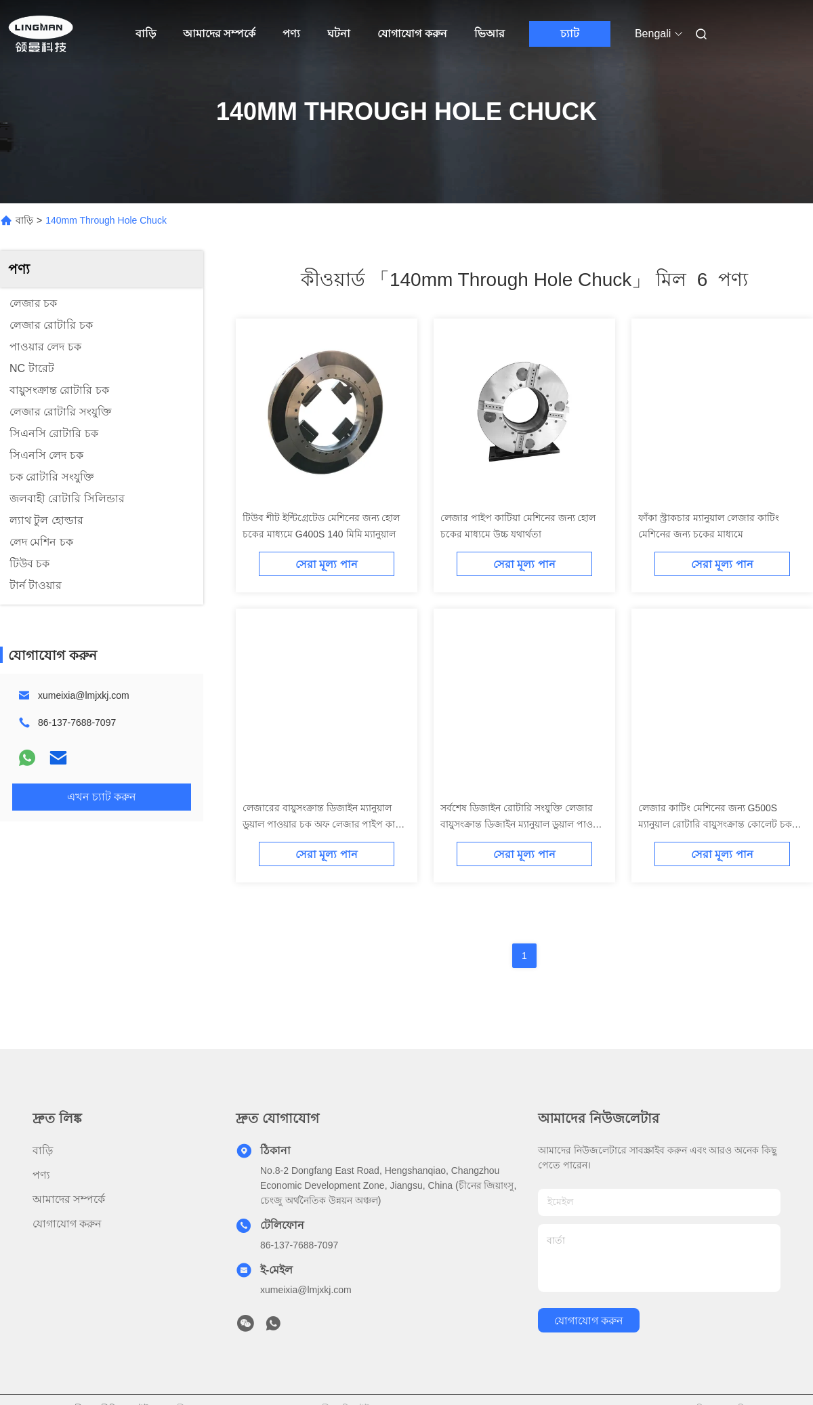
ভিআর (489, 33)
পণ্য (291, 33)
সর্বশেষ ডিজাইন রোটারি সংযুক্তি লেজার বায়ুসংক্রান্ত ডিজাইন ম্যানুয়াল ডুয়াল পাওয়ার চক (523, 824)
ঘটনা (338, 33)
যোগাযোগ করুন (411, 33)
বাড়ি (146, 33)
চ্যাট (569, 33)
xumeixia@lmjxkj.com (83, 695)
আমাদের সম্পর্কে (219, 33)
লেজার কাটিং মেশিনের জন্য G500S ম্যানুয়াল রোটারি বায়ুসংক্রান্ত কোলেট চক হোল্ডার (715, 824)
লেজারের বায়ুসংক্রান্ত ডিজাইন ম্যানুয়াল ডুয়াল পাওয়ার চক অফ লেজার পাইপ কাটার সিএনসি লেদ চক (326, 824)
